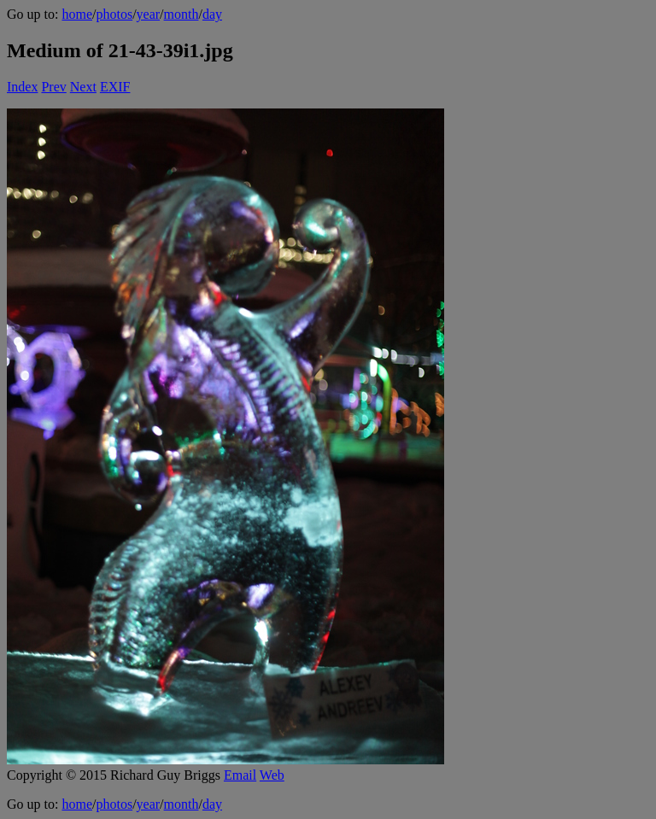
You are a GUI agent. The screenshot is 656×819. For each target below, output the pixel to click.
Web (272, 775)
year (149, 14)
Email (240, 775)
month (181, 14)
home (77, 14)
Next (83, 86)
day (212, 14)
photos (114, 14)
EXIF (115, 86)
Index (22, 86)
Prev (53, 86)
